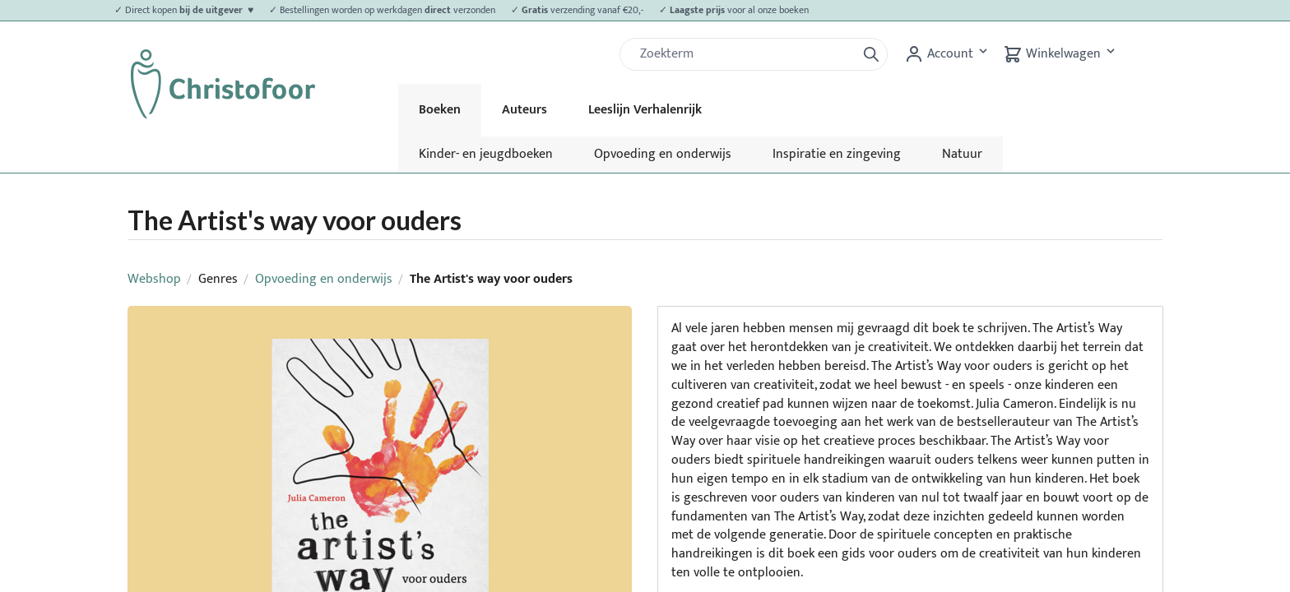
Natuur (962, 154)
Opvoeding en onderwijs (662, 154)
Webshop (154, 279)
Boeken (440, 110)
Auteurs (524, 110)
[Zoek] (744, 54)
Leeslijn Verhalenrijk (645, 110)
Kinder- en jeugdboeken (486, 154)
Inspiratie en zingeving (837, 154)
